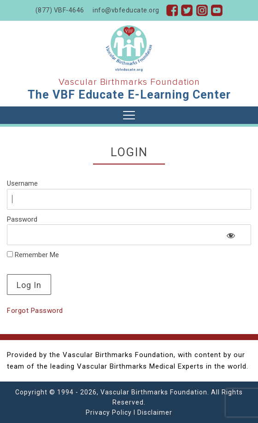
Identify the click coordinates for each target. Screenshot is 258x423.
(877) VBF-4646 (59, 10)
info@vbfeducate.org (126, 10)
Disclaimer (154, 412)
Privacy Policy (109, 412)
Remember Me (33, 255)
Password (22, 219)
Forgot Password (35, 310)
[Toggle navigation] (129, 115)
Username (22, 183)
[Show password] (231, 235)
